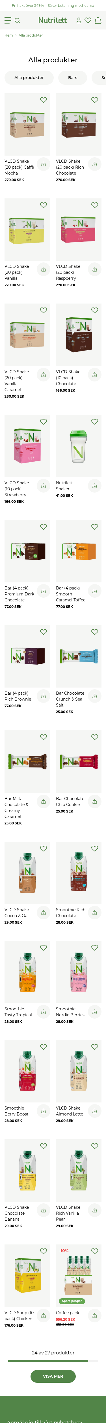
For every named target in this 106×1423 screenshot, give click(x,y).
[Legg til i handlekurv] (43, 164)
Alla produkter (31, 35)
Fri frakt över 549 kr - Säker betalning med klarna (53, 5)
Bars (72, 77)
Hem (9, 35)
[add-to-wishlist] (43, 100)
